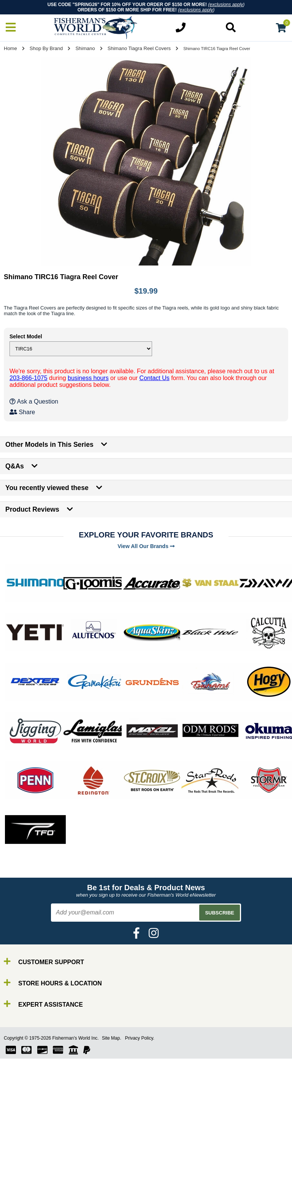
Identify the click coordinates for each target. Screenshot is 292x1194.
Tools (22, 1189)
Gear (22, 1183)
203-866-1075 (29, 378)
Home (10, 48)
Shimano (85, 48)
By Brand (27, 1148)
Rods (22, 1155)
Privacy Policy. (139, 1038)
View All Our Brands (146, 546)
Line (21, 1169)
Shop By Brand (46, 48)
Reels (23, 1162)
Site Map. (111, 1038)
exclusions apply (226, 4)
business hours (88, 378)
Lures (22, 1176)
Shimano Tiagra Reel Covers (139, 48)
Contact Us (155, 378)
